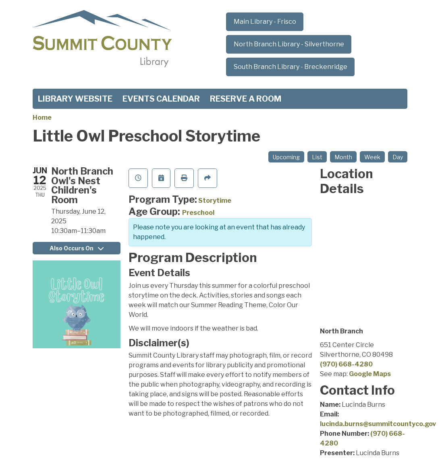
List (317, 157)
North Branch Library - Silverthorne (289, 44)
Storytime (214, 200)
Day (397, 157)
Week (372, 157)
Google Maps (370, 374)
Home (42, 117)
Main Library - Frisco (265, 21)
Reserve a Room (245, 99)
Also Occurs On (77, 248)
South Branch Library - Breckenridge (290, 67)
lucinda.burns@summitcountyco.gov (378, 424)
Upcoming (286, 157)
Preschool (198, 212)
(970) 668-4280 (346, 364)
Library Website (75, 99)
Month (343, 157)
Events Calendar (161, 99)
